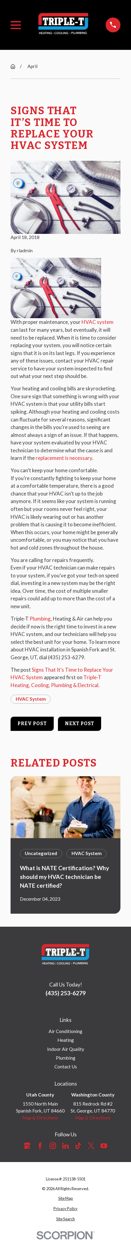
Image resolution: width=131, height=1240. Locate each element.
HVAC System (31, 699)
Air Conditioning (65, 1031)
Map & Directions (40, 1117)
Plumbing (40, 618)
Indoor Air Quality (65, 1049)
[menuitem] (65, 1198)
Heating (65, 1040)
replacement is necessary (64, 458)
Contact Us (65, 1066)
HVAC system (97, 322)
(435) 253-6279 (66, 657)
